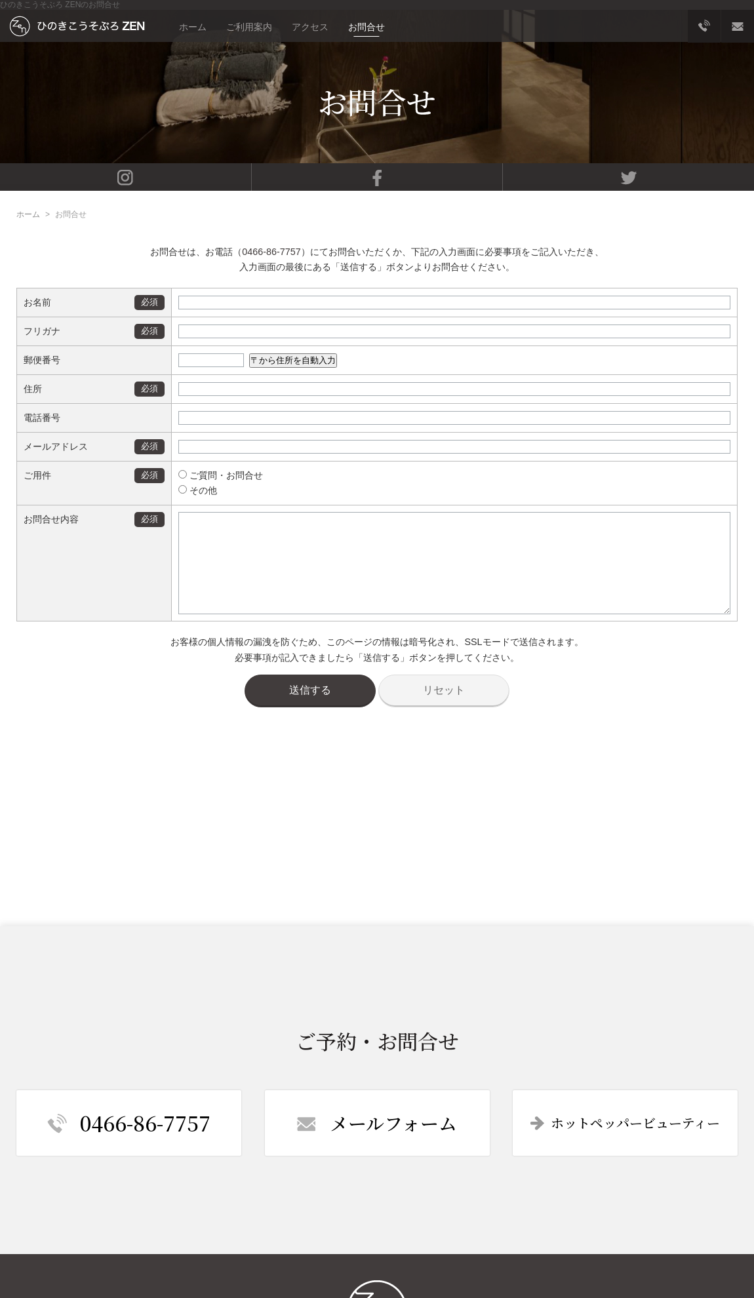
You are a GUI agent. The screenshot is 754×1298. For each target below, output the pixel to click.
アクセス (310, 27)
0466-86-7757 (271, 251)
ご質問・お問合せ (208, 475)
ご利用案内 (249, 27)
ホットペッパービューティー (625, 1122)
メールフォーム (377, 1123)
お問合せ (366, 27)
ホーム (193, 27)
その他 (185, 490)
